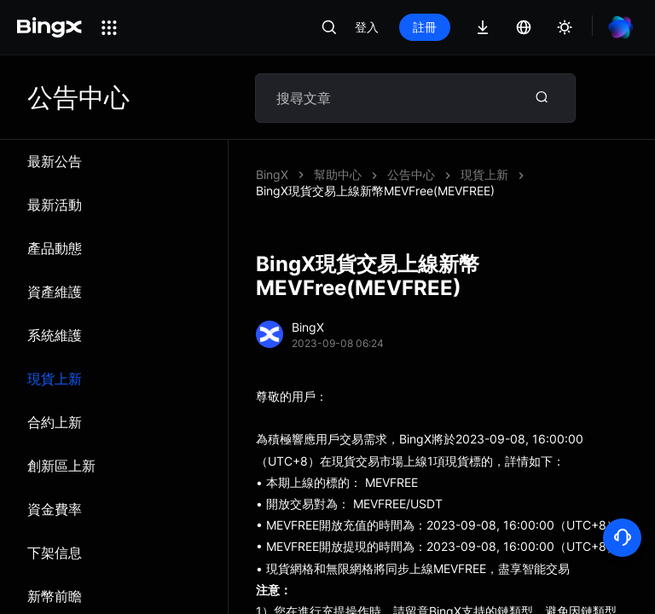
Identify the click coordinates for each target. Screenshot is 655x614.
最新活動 (54, 204)
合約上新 (54, 422)
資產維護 (54, 291)
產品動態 (54, 248)
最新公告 (54, 161)
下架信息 (54, 552)
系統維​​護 (54, 335)
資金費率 (54, 509)
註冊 (425, 27)
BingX (272, 174)
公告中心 (411, 174)
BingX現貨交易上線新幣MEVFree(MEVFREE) (375, 190)
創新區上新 (61, 465)
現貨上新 (54, 378)
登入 (367, 27)
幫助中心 (338, 174)
